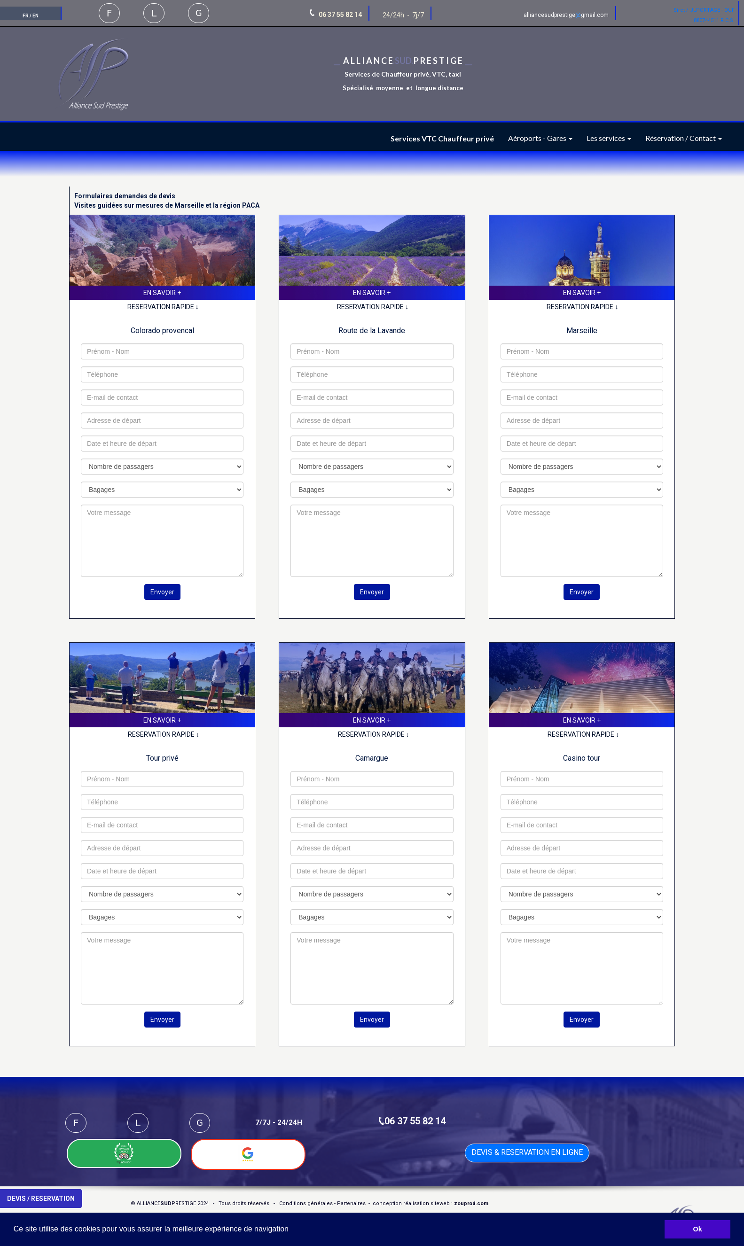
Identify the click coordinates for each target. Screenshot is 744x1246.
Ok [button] (697, 1229)
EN (35, 15)
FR (26, 15)
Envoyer (162, 592)
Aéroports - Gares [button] (540, 137)
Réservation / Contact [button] (683, 137)
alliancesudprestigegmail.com (566, 15)
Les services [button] (609, 137)
